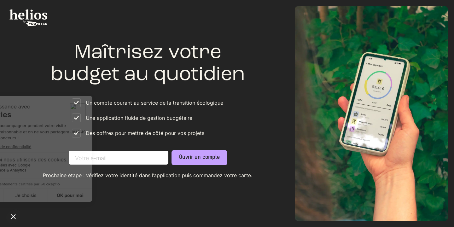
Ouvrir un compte (199, 157)
